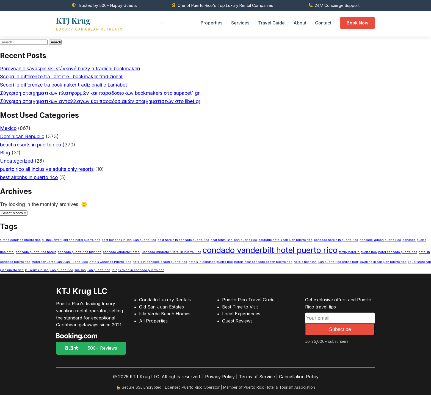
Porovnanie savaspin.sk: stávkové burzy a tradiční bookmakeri (70, 68)
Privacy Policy (220, 376)
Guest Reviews (237, 321)
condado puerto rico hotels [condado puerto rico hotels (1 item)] (36, 252)
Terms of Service (257, 376)
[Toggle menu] (161, 23)
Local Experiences (241, 313)
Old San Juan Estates (161, 307)
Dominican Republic (22, 136)
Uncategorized (16, 161)
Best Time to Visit (240, 307)
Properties (211, 23)
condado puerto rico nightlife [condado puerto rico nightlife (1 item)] (79, 252)
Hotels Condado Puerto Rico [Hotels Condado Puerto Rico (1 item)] (110, 262)
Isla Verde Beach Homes (164, 313)
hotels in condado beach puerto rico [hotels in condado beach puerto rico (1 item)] (160, 262)
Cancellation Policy (299, 376)
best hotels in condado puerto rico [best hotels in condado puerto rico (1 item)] (183, 240)
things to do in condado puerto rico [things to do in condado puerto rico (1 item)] (138, 270)
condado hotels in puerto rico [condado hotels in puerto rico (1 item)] (336, 240)
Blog (5, 152)
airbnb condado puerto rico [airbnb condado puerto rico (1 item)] (20, 240)
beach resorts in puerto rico (30, 145)
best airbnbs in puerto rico (29, 177)
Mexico (8, 128)
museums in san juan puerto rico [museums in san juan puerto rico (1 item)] (49, 270)
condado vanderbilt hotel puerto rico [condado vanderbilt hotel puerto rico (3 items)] (270, 250)
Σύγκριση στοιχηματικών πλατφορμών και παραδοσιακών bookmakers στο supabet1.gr (100, 93)
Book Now (357, 23)
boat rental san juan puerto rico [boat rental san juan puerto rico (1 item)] (234, 240)
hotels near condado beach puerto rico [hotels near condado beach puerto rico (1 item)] (263, 262)
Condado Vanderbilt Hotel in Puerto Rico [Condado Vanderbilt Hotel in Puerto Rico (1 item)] (171, 252)
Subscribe (340, 329)
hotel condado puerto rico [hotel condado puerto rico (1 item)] (397, 252)
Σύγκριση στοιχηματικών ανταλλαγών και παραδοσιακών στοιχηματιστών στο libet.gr (100, 101)
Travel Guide (271, 23)
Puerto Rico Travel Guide (248, 299)
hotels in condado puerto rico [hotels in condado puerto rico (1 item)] (211, 262)
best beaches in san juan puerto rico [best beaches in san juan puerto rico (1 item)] (129, 240)
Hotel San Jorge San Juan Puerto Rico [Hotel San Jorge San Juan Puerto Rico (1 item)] (60, 262)
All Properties (153, 321)
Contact (323, 23)
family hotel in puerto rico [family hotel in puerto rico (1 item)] (358, 252)
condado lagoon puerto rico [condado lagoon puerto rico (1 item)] (380, 240)
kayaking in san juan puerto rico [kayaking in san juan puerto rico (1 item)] (383, 262)
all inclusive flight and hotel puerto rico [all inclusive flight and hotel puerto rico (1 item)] (71, 240)
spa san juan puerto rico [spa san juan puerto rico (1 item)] (92, 270)
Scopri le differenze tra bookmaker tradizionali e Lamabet (63, 85)
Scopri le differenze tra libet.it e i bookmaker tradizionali (61, 76)
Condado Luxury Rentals (165, 299)
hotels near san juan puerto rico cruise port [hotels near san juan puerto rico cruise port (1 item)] (326, 262)
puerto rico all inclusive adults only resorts (47, 169)
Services (240, 23)
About (300, 23)
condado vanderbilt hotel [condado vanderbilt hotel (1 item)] (121, 252)
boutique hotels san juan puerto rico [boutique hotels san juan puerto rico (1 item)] (285, 240)
